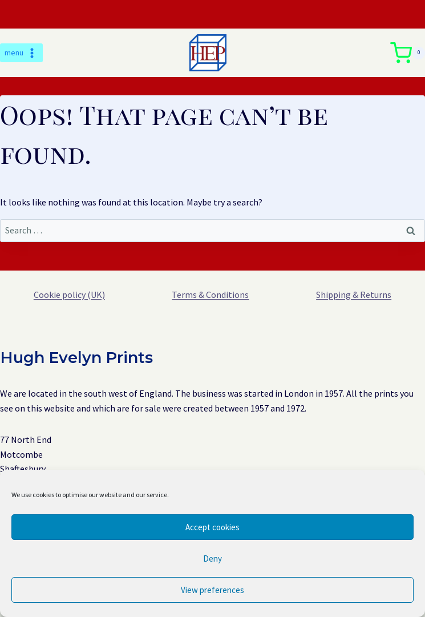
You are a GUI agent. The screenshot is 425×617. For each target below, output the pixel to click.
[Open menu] (21, 53)
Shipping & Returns (353, 294)
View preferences (212, 589)
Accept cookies (212, 527)
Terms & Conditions (210, 294)
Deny (212, 558)
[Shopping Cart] (407, 53)
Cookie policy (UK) (69, 294)
